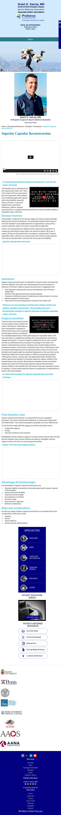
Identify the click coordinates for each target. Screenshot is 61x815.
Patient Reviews (30, 778)
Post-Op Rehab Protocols (36, 650)
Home (4, 126)
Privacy (30, 798)
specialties (32, 530)
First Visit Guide (32, 631)
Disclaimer (30, 796)
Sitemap (30, 803)
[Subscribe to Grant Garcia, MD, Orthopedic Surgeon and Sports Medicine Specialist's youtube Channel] (35, 755)
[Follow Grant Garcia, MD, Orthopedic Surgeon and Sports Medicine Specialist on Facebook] (22, 755)
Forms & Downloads (34, 637)
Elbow (32, 588)
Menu (30, 39)
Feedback (30, 806)
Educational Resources (15, 126)
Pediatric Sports (33, 568)
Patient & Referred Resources (33, 624)
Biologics (34, 578)
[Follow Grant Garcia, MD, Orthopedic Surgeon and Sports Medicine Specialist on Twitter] (26, 755)
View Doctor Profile (31, 122)
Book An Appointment (30, 25)
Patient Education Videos (32, 596)
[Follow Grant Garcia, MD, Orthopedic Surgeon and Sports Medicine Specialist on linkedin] (31, 755)
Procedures (37, 126)
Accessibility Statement (30, 787)
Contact (30, 808)
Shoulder (28, 126)
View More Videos (32, 617)
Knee (32, 547)
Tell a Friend (30, 801)
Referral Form (31, 643)
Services (30, 759)
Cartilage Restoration (35, 557)
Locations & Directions (35, 656)
